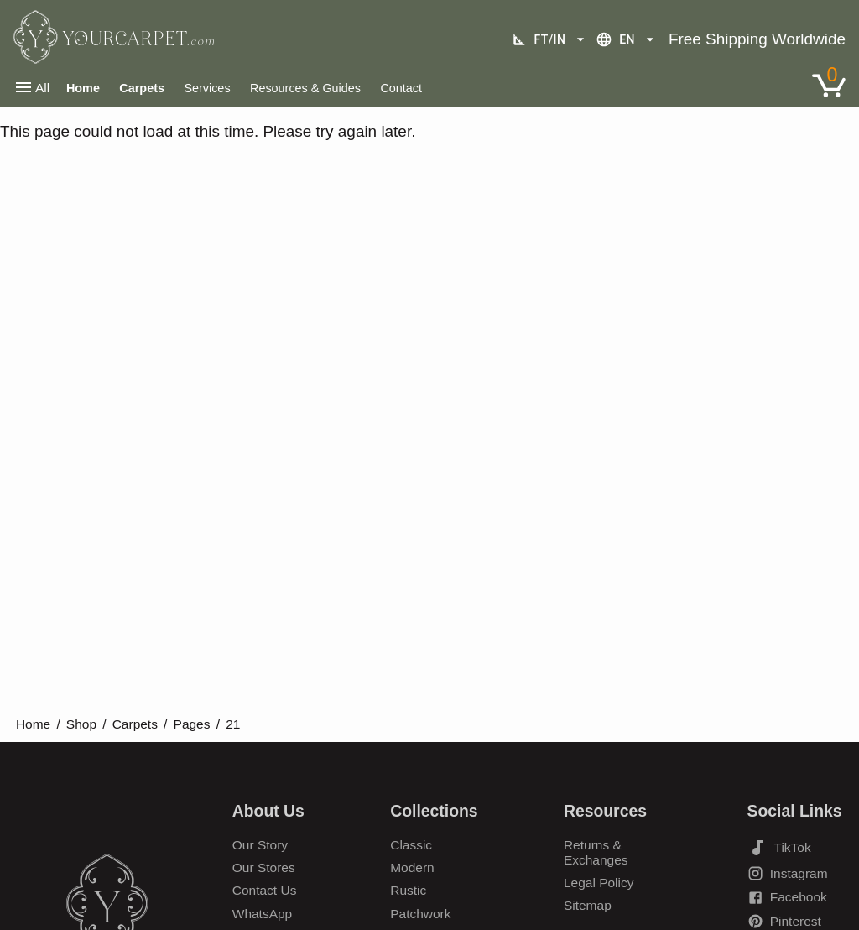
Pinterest (784, 921)
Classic (411, 845)
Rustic (408, 890)
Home (33, 724)
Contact (401, 88)
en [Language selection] (627, 39)
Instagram (787, 873)
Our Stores (263, 867)
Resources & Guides (305, 88)
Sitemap (588, 905)
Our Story (260, 845)
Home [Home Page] (83, 88)
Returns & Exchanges (596, 852)
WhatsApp (262, 913)
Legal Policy (599, 882)
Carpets (141, 88)
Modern (412, 867)
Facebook (787, 898)
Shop (81, 724)
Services (207, 88)
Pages (192, 724)
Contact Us (264, 890)
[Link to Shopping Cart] (829, 85)
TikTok (779, 848)
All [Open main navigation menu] (31, 87)
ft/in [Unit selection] (550, 39)
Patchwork (420, 913)
